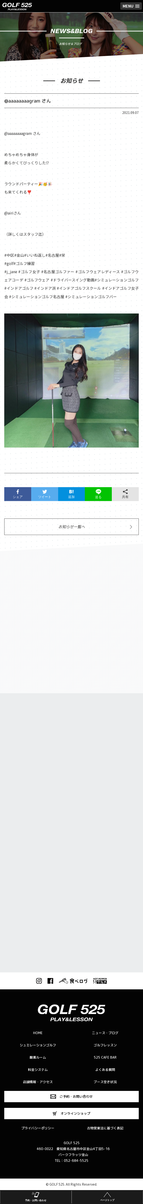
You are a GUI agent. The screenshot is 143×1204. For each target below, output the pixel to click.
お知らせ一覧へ (71, 529)
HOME (38, 1033)
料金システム (38, 1069)
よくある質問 (105, 1069)
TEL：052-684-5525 (71, 1160)
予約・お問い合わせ (35, 1196)
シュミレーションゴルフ (38, 1045)
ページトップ (107, 1196)
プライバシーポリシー (37, 1128)
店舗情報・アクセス (38, 1082)
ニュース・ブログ (105, 1033)
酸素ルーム (38, 1057)
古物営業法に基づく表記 (105, 1128)
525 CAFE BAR (105, 1057)
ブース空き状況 (105, 1082)
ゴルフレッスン (105, 1045)
